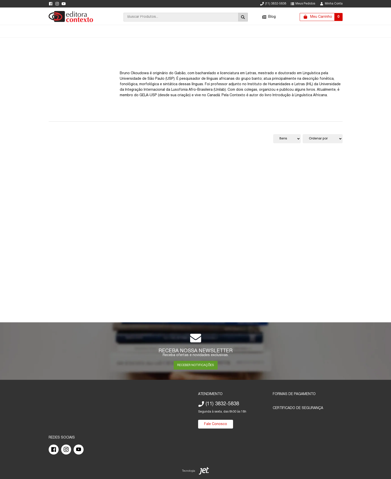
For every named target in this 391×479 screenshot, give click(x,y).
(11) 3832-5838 (273, 3)
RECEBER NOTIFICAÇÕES (195, 365)
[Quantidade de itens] (287, 138)
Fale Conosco (215, 424)
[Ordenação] (323, 138)
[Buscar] (243, 17)
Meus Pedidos (303, 3)
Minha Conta (331, 4)
